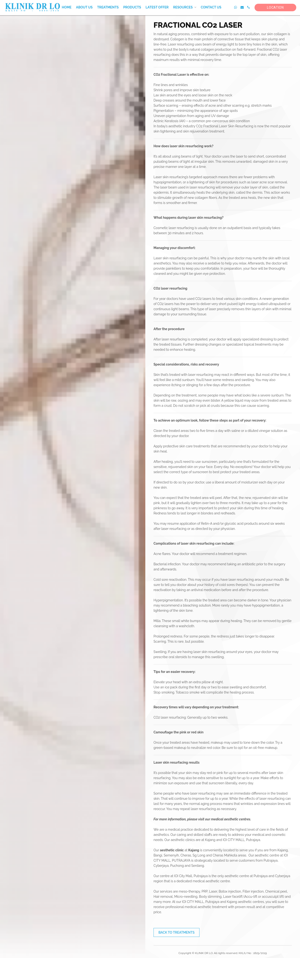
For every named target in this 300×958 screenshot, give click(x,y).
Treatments (108, 7)
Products (132, 7)
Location (275, 7)
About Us (84, 7)
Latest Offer (157, 7)
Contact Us (211, 7)
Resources (183, 7)
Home (66, 7)
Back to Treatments (176, 932)
